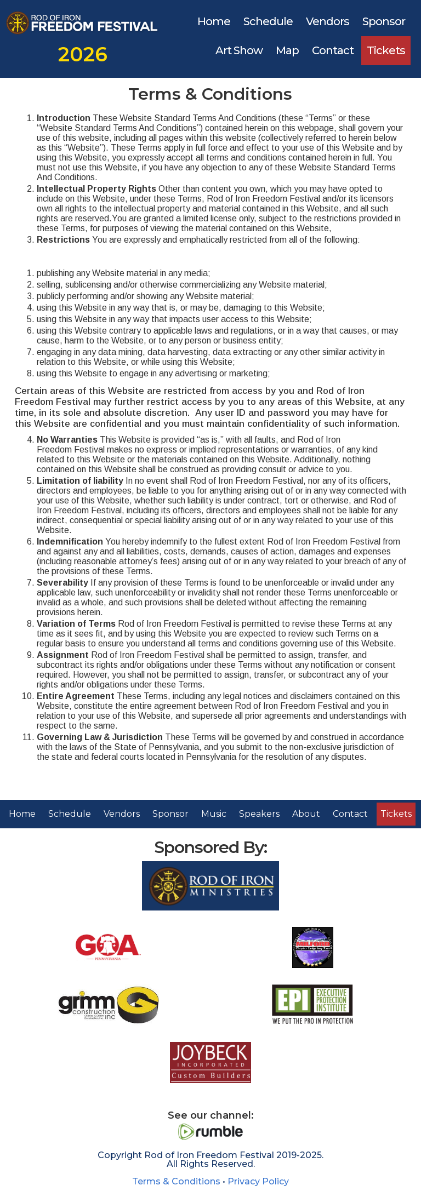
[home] (82, 34)
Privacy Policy (258, 1181)
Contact (333, 50)
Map (287, 50)
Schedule (268, 21)
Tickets (386, 50)
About (306, 814)
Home (213, 21)
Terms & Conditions (176, 1181)
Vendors (327, 21)
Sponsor (383, 21)
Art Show (239, 50)
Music (213, 814)
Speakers (259, 814)
